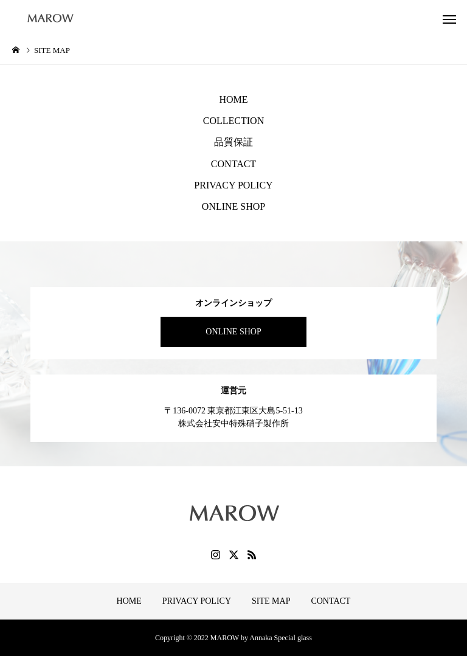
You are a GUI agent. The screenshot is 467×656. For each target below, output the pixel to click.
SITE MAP (271, 601)
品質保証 (233, 142)
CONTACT (233, 164)
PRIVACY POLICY (233, 185)
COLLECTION (233, 121)
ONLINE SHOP (233, 206)
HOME (233, 99)
